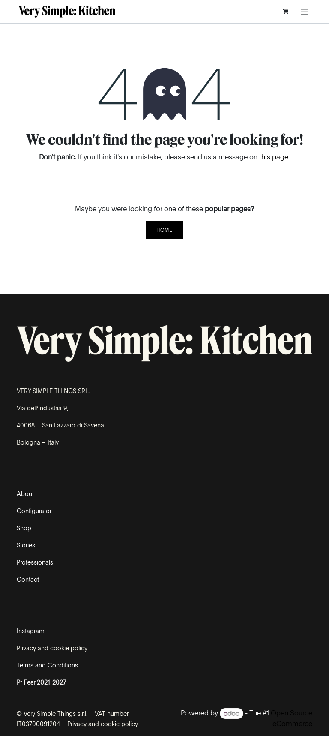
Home (164, 230)
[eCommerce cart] (285, 11)
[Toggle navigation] (304, 11)
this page (273, 157)
